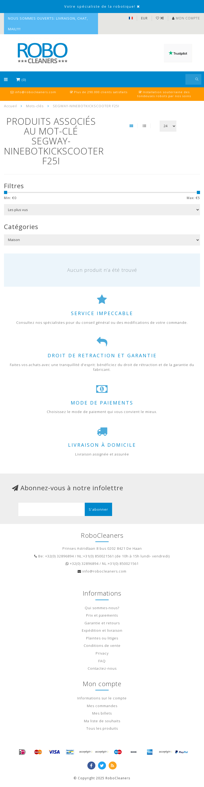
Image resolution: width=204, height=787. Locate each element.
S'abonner (98, 509)
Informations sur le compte (102, 698)
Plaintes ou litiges (102, 638)
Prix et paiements (102, 615)
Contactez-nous (102, 668)
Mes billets (102, 713)
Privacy (102, 653)
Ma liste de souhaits (102, 721)
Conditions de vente (102, 645)
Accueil (10, 106)
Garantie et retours (102, 623)
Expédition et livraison (102, 630)
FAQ (102, 661)
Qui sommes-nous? (102, 607)
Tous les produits (102, 728)
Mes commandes (102, 705)
